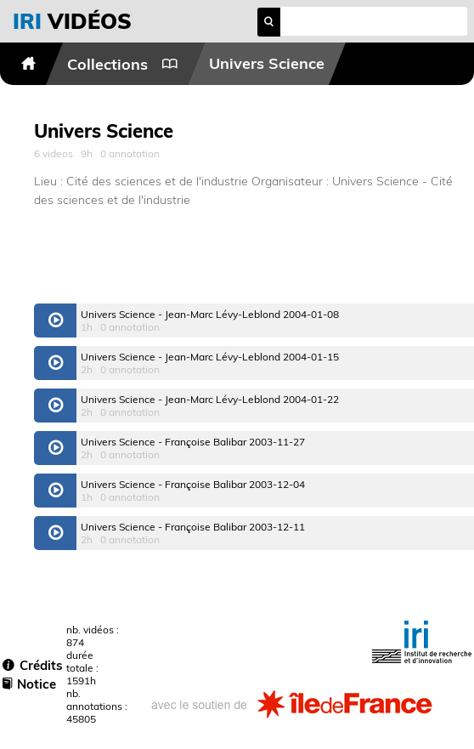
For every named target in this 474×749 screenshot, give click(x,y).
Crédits (33, 665)
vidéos (72, 21)
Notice (29, 684)
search (269, 21)
